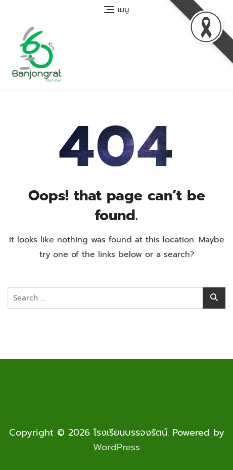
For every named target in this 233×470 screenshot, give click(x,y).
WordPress (116, 447)
